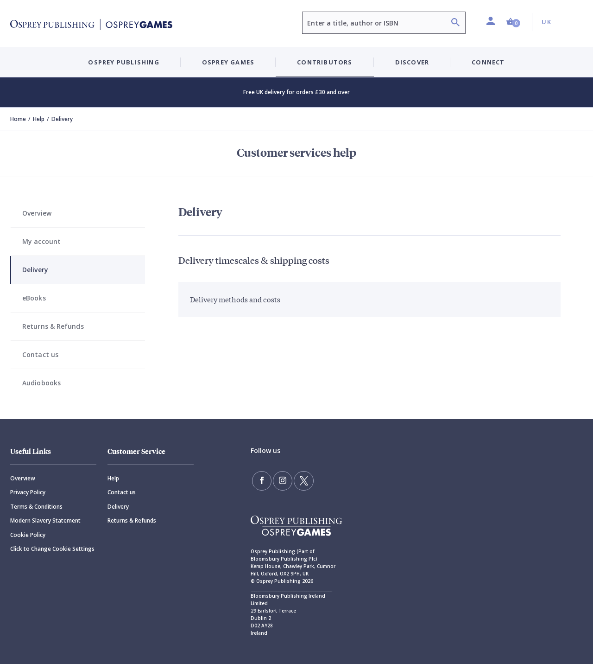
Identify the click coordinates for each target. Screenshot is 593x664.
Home (18, 119)
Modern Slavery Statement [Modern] (45, 520)
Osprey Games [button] (228, 62)
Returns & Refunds (53, 326)
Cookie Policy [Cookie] (27, 535)
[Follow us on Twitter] (301, 480)
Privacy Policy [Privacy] (27, 492)
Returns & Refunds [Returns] (131, 520)
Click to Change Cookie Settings (52, 549)
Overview (36, 213)
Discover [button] (412, 62)
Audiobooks (41, 382)
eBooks (34, 298)
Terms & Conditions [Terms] (36, 507)
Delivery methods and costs (235, 299)
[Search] (455, 23)
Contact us (40, 354)
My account (41, 241)
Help (38, 119)
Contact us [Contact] (121, 492)
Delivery (35, 269)
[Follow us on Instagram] (281, 480)
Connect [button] (488, 62)
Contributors (324, 62)
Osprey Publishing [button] (123, 62)
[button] (513, 22)
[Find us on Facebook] (261, 480)
